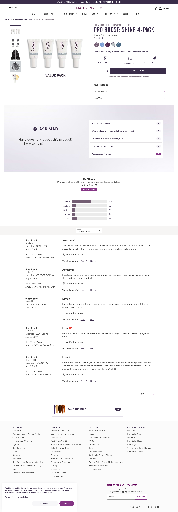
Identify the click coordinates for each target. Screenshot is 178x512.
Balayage (131, 444)
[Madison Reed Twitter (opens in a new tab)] (148, 507)
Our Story (16, 430)
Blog (14, 469)
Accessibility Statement (23, 473)
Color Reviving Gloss (60, 448)
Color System (18, 437)
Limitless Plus (57, 476)
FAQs (91, 441)
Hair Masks (56, 451)
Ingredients (17, 444)
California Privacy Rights (100, 455)
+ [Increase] (107, 71)
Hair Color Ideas (134, 441)
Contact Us (94, 444)
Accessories (56, 469)
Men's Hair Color (58, 473)
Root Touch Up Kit (59, 441)
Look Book (132, 430)
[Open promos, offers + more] (155, 8)
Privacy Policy (95, 451)
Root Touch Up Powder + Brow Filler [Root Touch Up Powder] (67, 444)
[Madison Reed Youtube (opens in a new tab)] (158, 507)
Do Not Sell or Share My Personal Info (106, 462)
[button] (106, 35)
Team (15, 451)
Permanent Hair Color (61, 430)
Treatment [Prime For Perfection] (55, 455)
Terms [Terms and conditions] (91, 448)
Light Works (56, 437)
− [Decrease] (96, 71)
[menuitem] (138, 13)
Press (91, 434)
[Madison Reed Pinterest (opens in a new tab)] (151, 507)
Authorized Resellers (98, 465)
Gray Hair (131, 437)
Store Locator (95, 469)
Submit (141, 497)
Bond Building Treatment (62, 458)
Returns (92, 458)
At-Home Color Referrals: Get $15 (27, 465)
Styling (54, 465)
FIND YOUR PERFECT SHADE (110, 2)
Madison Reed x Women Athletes (27, 434)
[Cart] (160, 8)
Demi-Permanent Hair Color (63, 434)
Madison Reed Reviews (99, 437)
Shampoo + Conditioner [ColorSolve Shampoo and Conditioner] (61, 462)
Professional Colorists (22, 441)
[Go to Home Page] (89, 8)
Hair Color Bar (19, 448)
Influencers (17, 458)
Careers (16, 455)
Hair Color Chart (134, 434)
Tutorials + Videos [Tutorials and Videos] (97, 430)
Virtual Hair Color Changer (139, 448)
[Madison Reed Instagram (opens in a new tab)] (155, 507)
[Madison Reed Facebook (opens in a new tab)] (145, 507)
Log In (166, 8)
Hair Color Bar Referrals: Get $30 (27, 462)
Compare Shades (135, 451)
